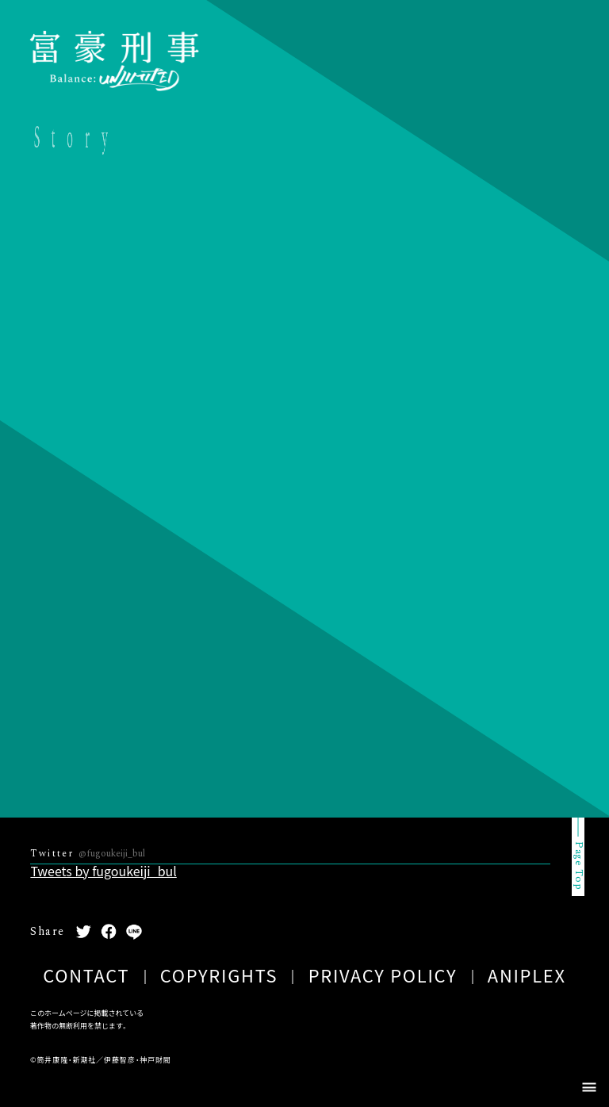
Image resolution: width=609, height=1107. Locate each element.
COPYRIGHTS (219, 975)
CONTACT (86, 975)
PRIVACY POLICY (383, 975)
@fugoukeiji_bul (112, 853)
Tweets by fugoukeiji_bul (103, 870)
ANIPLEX (527, 975)
